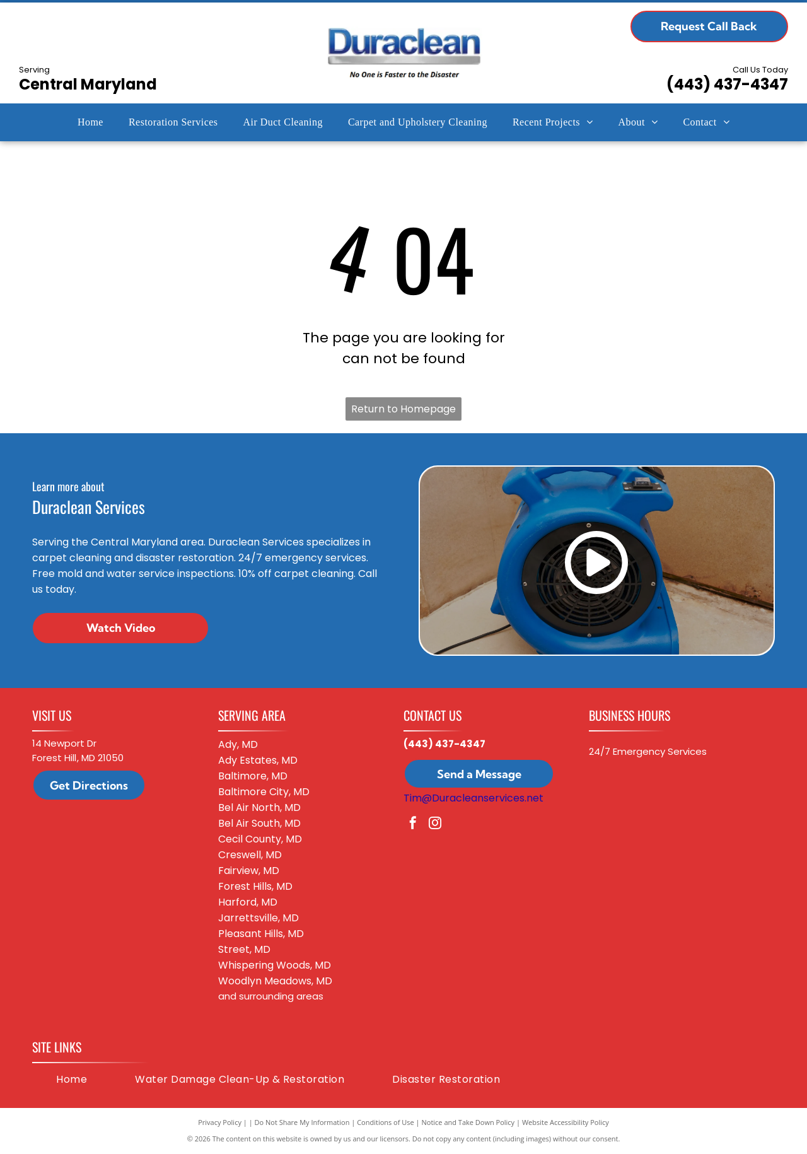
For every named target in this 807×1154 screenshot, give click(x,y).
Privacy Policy (219, 1122)
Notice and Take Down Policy (468, 1122)
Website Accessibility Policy (565, 1122)
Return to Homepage (403, 409)
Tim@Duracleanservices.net (473, 798)
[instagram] (435, 824)
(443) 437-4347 (727, 84)
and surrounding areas (270, 996)
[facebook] (413, 824)
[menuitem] (90, 122)
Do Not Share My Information (302, 1122)
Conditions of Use (385, 1122)
